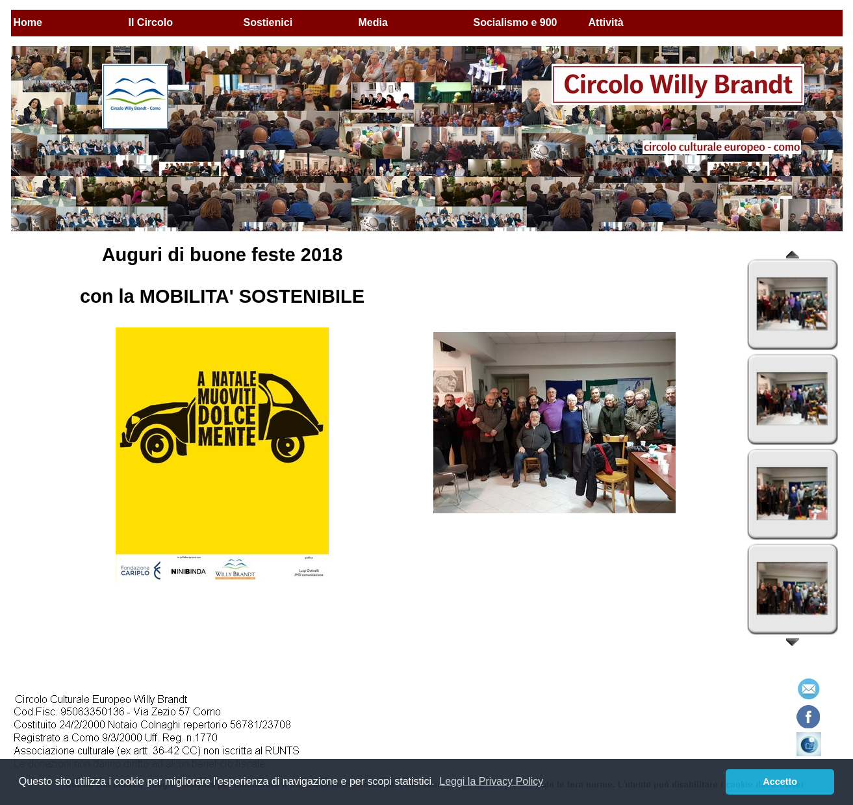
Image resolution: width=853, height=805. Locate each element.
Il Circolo (151, 22)
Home (28, 22)
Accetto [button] (780, 781)
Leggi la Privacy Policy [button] (491, 781)
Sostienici (268, 22)
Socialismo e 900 (515, 22)
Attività (606, 22)
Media (373, 22)
